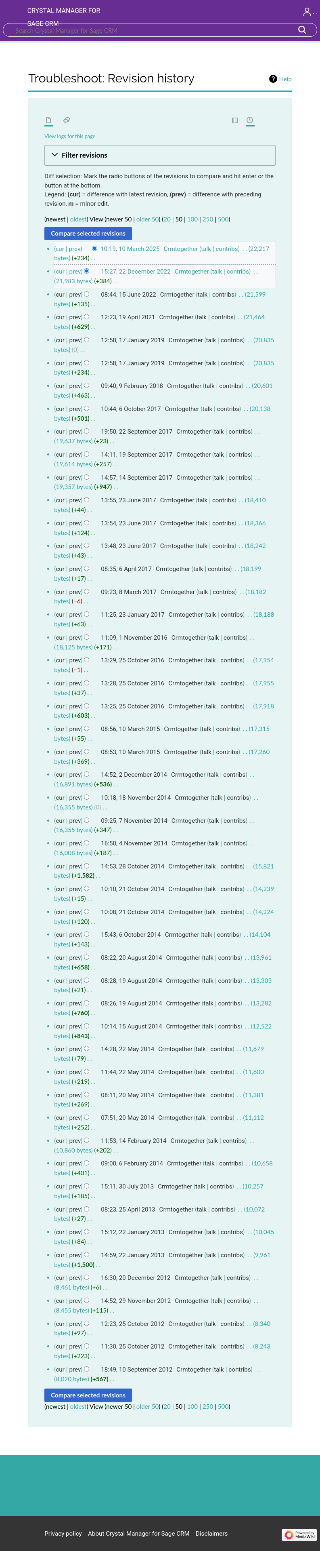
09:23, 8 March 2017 (129, 592)
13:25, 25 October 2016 (132, 706)
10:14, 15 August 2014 (131, 1026)
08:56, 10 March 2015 (130, 729)
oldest (78, 219)
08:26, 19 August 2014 (131, 1003)
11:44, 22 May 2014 (127, 1072)
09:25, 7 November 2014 (134, 820)
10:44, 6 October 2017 (131, 409)
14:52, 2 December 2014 (134, 774)
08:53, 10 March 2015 (130, 752)
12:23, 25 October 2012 (132, 1324)
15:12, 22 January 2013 (132, 1232)
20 (167, 219)
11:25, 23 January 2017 (132, 614)
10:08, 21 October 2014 (132, 912)
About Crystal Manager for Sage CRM (139, 1533)
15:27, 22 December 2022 (135, 271)
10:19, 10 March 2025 (129, 249)
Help (285, 78)
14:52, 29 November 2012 (136, 1300)
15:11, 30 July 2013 (127, 1186)
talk (206, 249)
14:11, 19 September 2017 (136, 454)
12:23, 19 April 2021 (128, 317)
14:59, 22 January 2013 (132, 1255)
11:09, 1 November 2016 (134, 637)
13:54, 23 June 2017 (128, 523)
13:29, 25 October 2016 (132, 660)
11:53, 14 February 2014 (133, 1140)
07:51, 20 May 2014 (127, 1117)
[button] (160, 155)
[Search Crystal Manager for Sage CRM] (160, 29)
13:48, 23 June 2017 (128, 546)
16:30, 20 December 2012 (135, 1277)
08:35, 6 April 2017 (126, 569)
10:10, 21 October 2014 (132, 889)
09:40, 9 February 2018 (132, 386)
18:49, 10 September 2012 (136, 1369)
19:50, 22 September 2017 (136, 431)
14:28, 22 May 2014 (127, 1049)
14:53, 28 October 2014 (132, 866)
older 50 (147, 219)
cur (60, 271)
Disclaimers (212, 1533)
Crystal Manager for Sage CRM (63, 17)
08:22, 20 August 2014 (131, 957)
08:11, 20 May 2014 (127, 1095)
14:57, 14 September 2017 (136, 477)
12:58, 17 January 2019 (132, 340)
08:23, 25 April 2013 (128, 1209)
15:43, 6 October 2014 (131, 934)
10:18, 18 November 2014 (136, 797)
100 (192, 219)
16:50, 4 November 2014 (134, 843)
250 (208, 219)
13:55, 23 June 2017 (128, 500)
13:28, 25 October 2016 (132, 683)
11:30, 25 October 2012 (132, 1346)
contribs (227, 249)
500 (223, 219)
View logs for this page (69, 136)
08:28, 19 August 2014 (131, 980)
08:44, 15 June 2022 (128, 294)
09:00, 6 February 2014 (132, 1163)
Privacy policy (63, 1533)
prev (74, 249)
